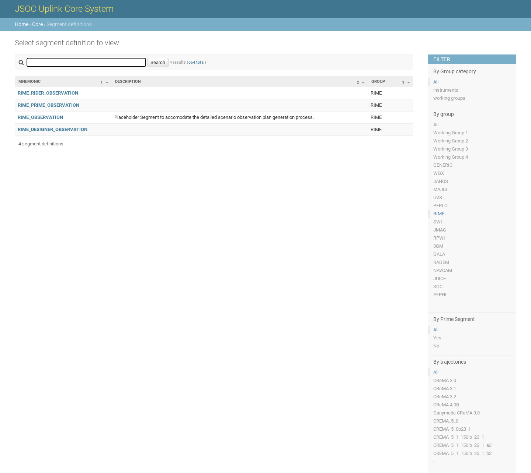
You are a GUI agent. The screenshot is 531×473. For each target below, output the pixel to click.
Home (21, 24)
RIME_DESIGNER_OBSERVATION (52, 129)
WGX (438, 173)
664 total (196, 62)
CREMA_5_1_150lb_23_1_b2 (462, 453)
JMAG (439, 230)
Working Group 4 (450, 157)
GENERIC (442, 165)
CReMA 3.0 (444, 380)
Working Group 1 (450, 132)
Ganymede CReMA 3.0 (456, 413)
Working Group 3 (450, 149)
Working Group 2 (450, 141)
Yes (437, 337)
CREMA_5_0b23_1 (452, 429)
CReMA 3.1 (444, 388)
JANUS (440, 181)
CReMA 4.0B (446, 404)
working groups (449, 98)
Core (37, 24)
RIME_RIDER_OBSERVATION (48, 93)
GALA (439, 254)
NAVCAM (442, 270)
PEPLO (440, 205)
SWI (437, 222)
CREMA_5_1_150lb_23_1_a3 (462, 445)
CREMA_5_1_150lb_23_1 (458, 437)
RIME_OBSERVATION (40, 117)
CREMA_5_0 (445, 421)
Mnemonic (29, 81)
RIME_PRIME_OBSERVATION (48, 105)
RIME (438, 213)
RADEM (441, 262)
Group (378, 81)
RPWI (439, 238)
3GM (438, 246)
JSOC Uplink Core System (64, 9)
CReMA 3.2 (444, 396)
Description (128, 81)
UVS (437, 197)
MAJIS (440, 189)
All (435, 82)
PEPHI (440, 294)
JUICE (439, 278)
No (436, 346)
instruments (445, 90)
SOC (437, 286)
